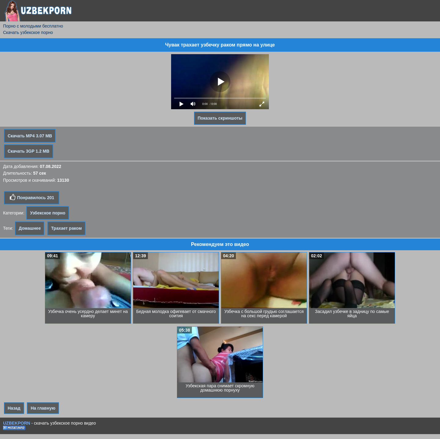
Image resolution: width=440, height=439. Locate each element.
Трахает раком (66, 228)
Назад (14, 408)
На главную (43, 408)
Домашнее (30, 228)
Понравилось (31, 197)
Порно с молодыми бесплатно (33, 26)
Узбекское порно (47, 212)
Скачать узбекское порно (28, 32)
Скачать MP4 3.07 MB (30, 135)
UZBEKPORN (16, 423)
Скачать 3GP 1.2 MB (29, 151)
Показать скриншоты (220, 118)
